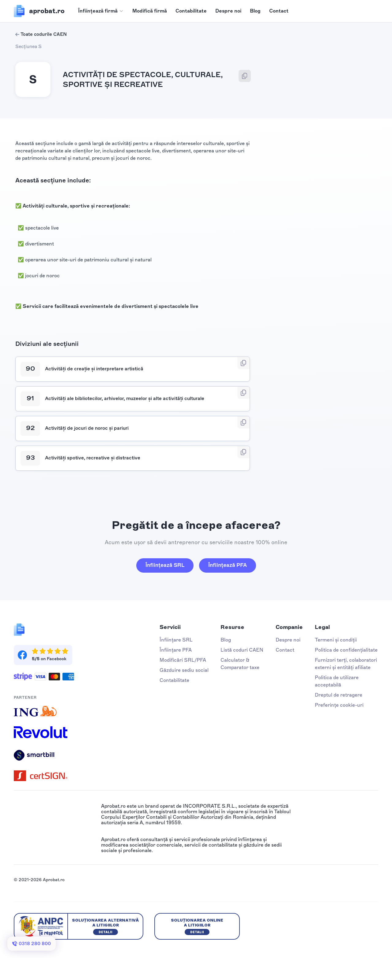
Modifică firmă (149, 11)
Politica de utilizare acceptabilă (337, 681)
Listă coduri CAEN (242, 650)
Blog (255, 11)
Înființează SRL (164, 565)
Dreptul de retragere (338, 695)
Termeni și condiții (336, 640)
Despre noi (228, 11)
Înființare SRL (176, 640)
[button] (101, 11)
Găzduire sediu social (184, 670)
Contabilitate (191, 11)
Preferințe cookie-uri (339, 705)
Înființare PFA (176, 650)
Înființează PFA (227, 565)
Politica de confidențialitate (346, 650)
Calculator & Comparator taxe (240, 663)
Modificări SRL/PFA (183, 660)
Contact (278, 11)
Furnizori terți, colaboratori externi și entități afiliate (346, 663)
